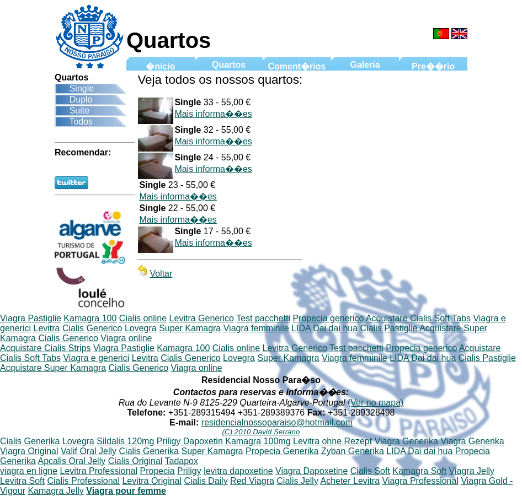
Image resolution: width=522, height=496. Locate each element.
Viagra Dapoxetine (311, 471)
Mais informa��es (213, 113)
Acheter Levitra (350, 481)
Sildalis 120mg (125, 441)
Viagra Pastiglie (30, 318)
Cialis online (143, 318)
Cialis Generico (92, 328)
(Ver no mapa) (375, 402)
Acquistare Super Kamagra (53, 368)
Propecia (157, 471)
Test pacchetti (263, 318)
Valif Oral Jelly (88, 451)
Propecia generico (328, 318)
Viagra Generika (406, 441)
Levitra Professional (99, 471)
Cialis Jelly (297, 481)
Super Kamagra (190, 328)
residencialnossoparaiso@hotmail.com (277, 422)
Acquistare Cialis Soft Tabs (418, 318)
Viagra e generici (96, 358)
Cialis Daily (206, 481)
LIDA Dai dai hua (324, 328)
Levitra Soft (22, 481)
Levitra (46, 328)
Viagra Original (29, 451)
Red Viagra (252, 481)
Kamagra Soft (419, 471)
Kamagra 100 (89, 318)
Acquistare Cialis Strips (45, 348)
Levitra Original (152, 481)
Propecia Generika (282, 451)
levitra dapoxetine (238, 471)
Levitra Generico (201, 318)
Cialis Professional (83, 481)
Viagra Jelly (471, 471)
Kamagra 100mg (257, 441)
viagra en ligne (28, 471)
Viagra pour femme (126, 490)
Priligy (189, 471)
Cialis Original (135, 461)
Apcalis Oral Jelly (71, 461)
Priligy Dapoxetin (190, 441)
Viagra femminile (256, 328)
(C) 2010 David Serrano (261, 432)
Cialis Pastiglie (389, 328)
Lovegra (141, 328)
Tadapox (182, 461)
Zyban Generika (352, 451)
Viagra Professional (420, 481)
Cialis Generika (30, 441)
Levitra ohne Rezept (332, 441)
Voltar (154, 273)
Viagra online (126, 338)
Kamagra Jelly (55, 490)
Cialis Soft (370, 471)
